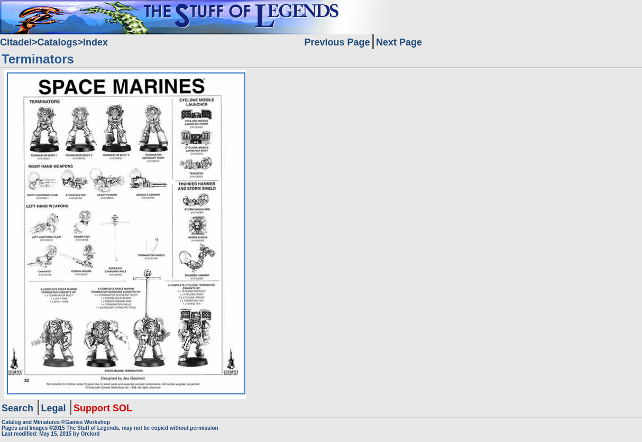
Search (17, 408)
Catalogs (58, 42)
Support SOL (103, 408)
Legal (53, 408)
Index (95, 42)
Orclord (90, 434)
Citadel (16, 42)
